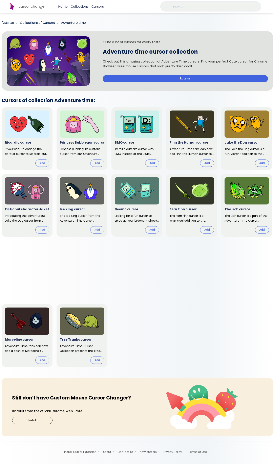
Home (63, 6)
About (107, 452)
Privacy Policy (172, 452)
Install (32, 420)
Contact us (125, 452)
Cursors (97, 6)
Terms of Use (197, 452)
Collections (79, 6)
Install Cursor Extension (80, 452)
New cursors (148, 452)
